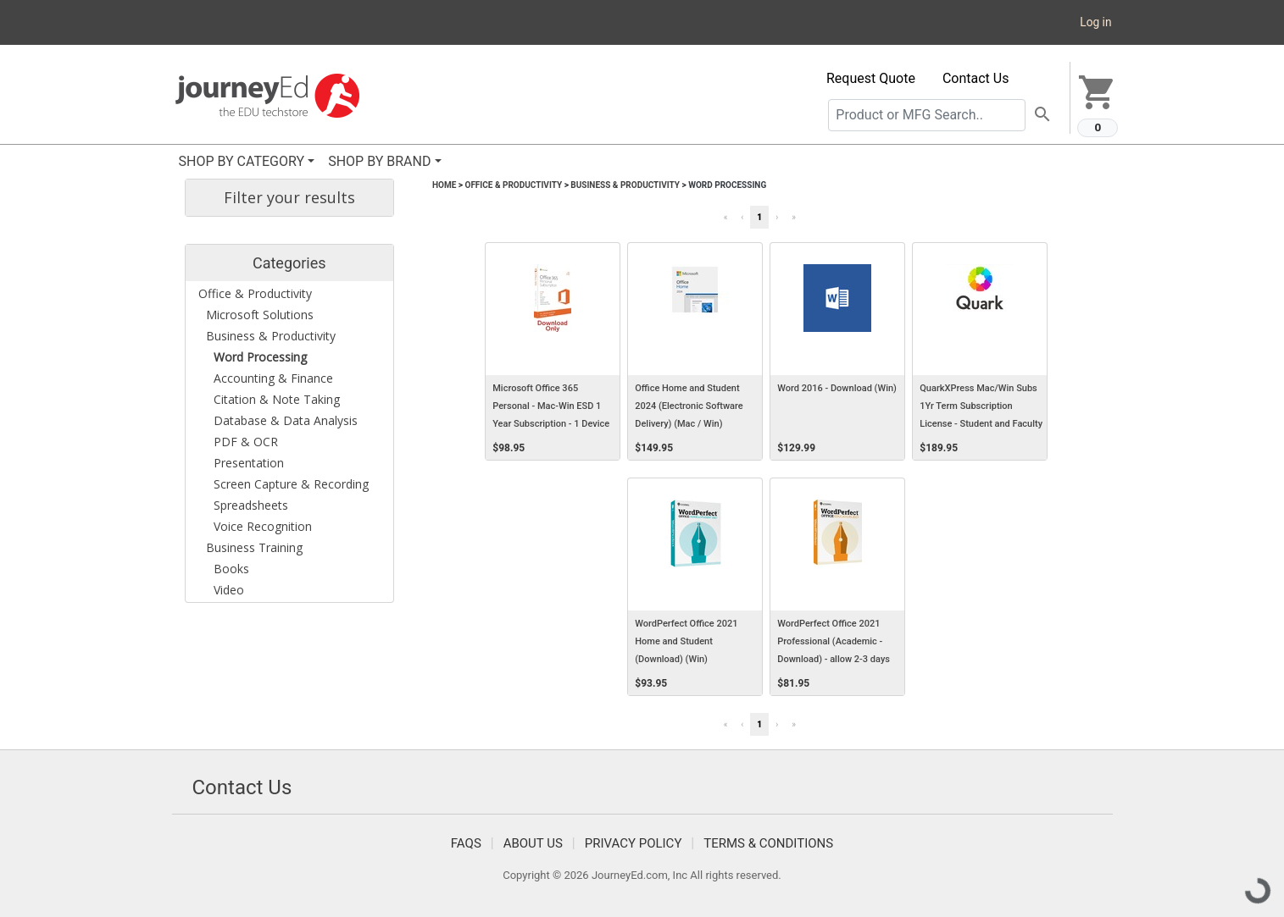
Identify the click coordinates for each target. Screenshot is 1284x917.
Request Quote (870, 78)
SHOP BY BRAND (379, 161)
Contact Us (975, 78)
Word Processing (727, 185)
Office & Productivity (513, 185)
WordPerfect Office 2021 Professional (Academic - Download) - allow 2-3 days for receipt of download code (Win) (837, 659)
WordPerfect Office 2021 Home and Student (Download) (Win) (686, 641)
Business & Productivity (625, 185)
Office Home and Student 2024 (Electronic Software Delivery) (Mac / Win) (688, 406)
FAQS (466, 843)
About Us (533, 843)
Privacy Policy (633, 843)
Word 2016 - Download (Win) (837, 388)
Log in (1095, 22)
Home (444, 185)
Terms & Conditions (768, 843)
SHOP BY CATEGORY (242, 161)
